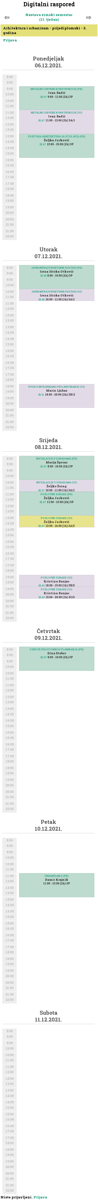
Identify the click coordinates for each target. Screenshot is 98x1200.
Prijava (10, 40)
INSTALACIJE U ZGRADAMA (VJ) (56, 482)
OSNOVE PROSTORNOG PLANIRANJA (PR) (57, 649)
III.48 (44, 275)
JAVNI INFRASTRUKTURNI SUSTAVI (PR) (56, 267)
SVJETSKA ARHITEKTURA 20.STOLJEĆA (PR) (56, 136)
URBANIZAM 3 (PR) (57, 876)
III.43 (42, 597)
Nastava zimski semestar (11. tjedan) (48, 17)
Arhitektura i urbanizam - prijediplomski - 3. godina (44, 30)
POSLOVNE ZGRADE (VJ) (56, 518)
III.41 (41, 394)
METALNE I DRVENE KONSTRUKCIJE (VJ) (56, 112)
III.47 (44, 97)
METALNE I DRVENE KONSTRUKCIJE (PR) (57, 89)
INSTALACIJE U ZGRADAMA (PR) (56, 458)
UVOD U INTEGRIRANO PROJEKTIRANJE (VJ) (56, 386)
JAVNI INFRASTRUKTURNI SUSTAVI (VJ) (56, 291)
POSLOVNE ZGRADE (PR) (57, 494)
